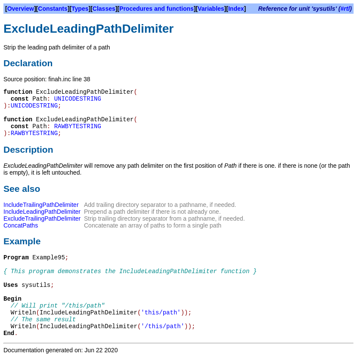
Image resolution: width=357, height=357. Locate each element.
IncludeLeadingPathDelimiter (42, 211)
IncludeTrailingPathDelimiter (41, 204)
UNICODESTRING (77, 98)
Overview (20, 8)
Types (79, 8)
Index (236, 8)
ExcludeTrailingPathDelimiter (42, 218)
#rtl (345, 8)
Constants (52, 8)
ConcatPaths (20, 225)
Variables (211, 8)
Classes (104, 8)
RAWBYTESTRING (77, 126)
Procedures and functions (156, 8)
